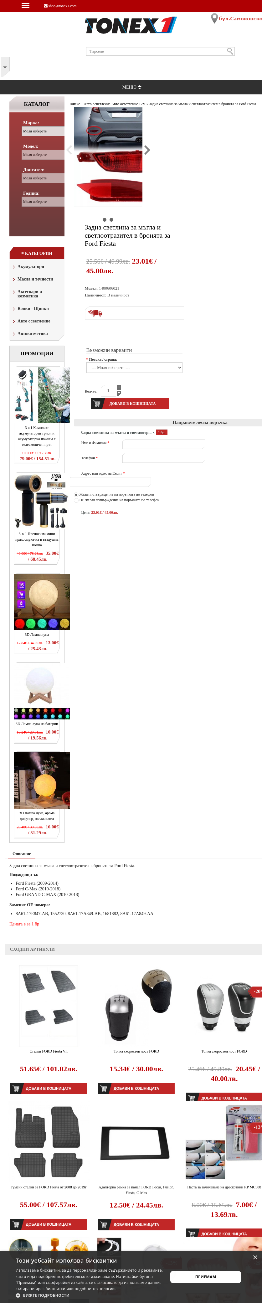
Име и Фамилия (95, 442)
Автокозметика (30, 334)
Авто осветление (31, 322)
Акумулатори (28, 267)
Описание (22, 853)
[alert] (131, 1277)
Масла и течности (32, 280)
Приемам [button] (205, 1277)
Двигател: (33, 169)
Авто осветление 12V (128, 104)
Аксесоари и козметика (27, 293)
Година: (31, 193)
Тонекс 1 (76, 104)
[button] (90, 1295)
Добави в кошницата (48, 1088)
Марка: (31, 122)
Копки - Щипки (30, 309)
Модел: (31, 146)
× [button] (255, 1257)
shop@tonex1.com (60, 6)
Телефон (89, 458)
